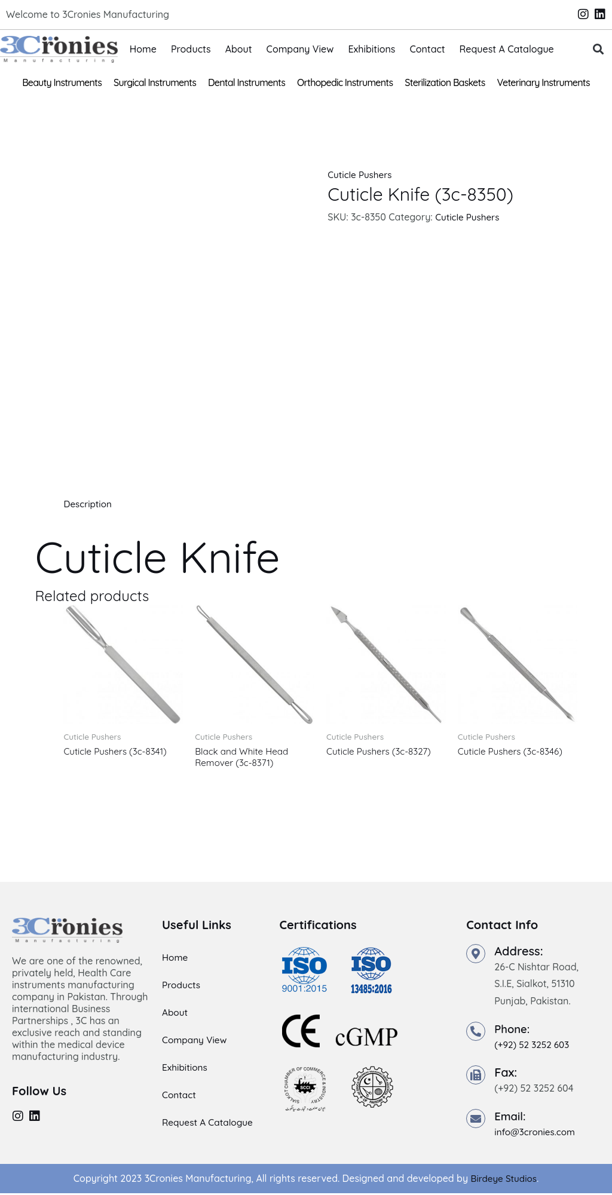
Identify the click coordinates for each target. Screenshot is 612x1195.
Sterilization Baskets (445, 82)
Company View (300, 49)
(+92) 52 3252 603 (533, 1046)
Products (191, 49)
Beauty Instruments (62, 82)
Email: (511, 1117)
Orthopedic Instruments (345, 82)
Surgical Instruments (155, 82)
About (238, 49)
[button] (598, 49)
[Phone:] (475, 1033)
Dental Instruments (246, 82)
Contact (427, 49)
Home (143, 49)
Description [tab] (88, 504)
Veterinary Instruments (543, 82)
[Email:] (475, 1120)
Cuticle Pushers (361, 174)
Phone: (513, 1030)
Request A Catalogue (507, 49)
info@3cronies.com (536, 1133)
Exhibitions (371, 49)
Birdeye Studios (503, 1181)
